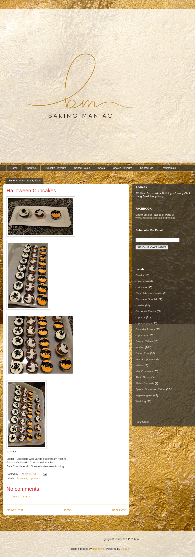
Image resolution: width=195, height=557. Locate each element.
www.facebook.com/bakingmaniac (155, 217)
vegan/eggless (144, 395)
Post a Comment (21, 496)
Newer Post (14, 510)
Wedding (140, 401)
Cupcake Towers (145, 329)
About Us (31, 167)
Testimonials (168, 167)
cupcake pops (143, 323)
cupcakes (34, 478)
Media (139, 365)
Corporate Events (145, 311)
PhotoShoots (143, 377)
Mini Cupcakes (144, 371)
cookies (139, 305)
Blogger (125, 548)
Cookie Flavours (122, 167)
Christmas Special (146, 299)
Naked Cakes (82, 167)
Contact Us (146, 167)
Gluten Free (142, 353)
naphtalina (98, 548)
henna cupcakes (145, 359)
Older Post (118, 510)
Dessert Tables (144, 341)
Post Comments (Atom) (74, 520)
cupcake (140, 317)
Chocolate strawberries (148, 293)
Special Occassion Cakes (150, 389)
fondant (139, 347)
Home (14, 167)
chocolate (21, 478)
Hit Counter (142, 421)
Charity (139, 275)
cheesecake (142, 281)
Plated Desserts (144, 383)
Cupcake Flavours (55, 167)
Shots (101, 167)
